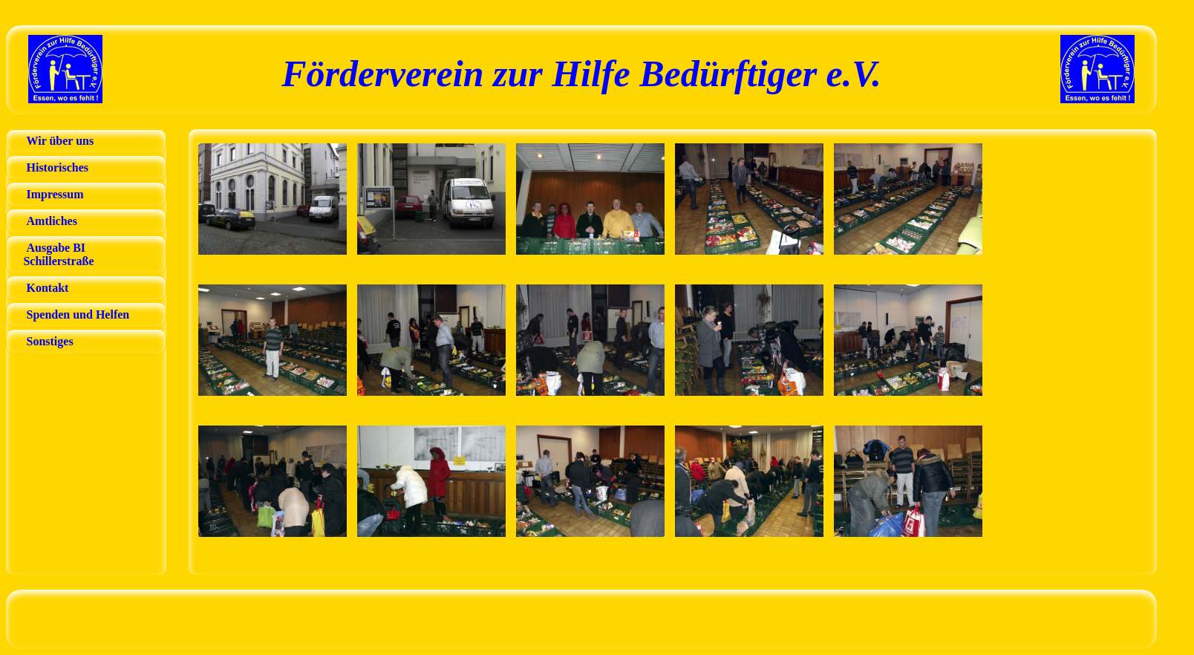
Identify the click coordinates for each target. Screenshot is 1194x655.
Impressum (55, 194)
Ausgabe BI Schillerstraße (52, 254)
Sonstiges (50, 341)
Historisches (58, 167)
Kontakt (48, 287)
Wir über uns (60, 140)
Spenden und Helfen (78, 314)
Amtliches (52, 221)
